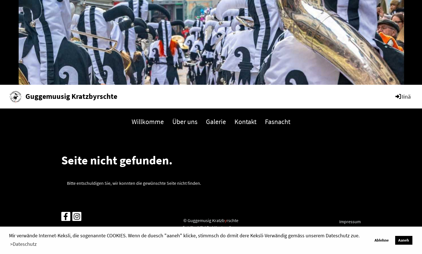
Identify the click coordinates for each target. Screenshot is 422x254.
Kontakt (245, 121)
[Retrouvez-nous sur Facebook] (65, 217)
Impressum (350, 221)
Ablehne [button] (382, 240)
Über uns (184, 121)
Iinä (403, 96)
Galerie (216, 121)
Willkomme (148, 121)
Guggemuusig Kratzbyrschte (71, 96)
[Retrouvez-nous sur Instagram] (76, 217)
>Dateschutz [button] (23, 244)
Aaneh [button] (403, 240)
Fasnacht (277, 121)
